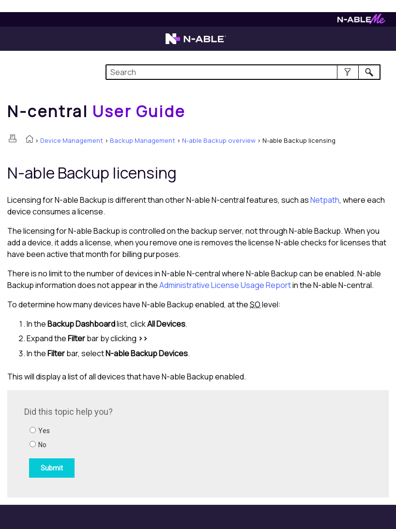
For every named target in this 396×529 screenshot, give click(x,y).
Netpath (324, 200)
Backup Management (142, 140)
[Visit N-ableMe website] (361, 21)
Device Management (71, 140)
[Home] (96, 111)
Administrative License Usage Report (225, 285)
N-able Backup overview (219, 140)
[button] (348, 72)
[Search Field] (243, 72)
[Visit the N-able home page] (196, 43)
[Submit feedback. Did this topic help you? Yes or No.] (155, 442)
